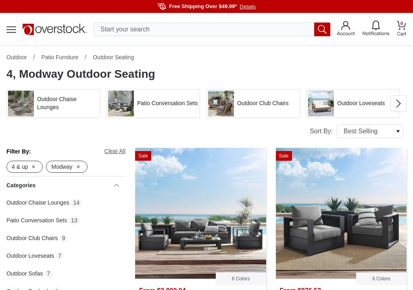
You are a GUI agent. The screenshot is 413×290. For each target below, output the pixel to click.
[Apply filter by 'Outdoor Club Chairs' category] (253, 103)
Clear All (114, 151)
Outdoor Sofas (24, 273)
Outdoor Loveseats (30, 256)
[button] (53, 103)
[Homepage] (55, 29)
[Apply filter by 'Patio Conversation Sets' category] (153, 103)
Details (248, 7)
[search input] (212, 29)
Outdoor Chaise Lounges (37, 202)
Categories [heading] (62, 185)
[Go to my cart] (402, 29)
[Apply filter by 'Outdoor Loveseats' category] (353, 103)
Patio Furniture (59, 57)
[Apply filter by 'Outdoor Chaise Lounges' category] (53, 103)
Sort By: (356, 131)
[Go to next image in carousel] (398, 103)
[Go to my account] (346, 29)
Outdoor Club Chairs (32, 238)
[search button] (322, 29)
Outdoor (16, 57)
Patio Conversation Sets (36, 220)
